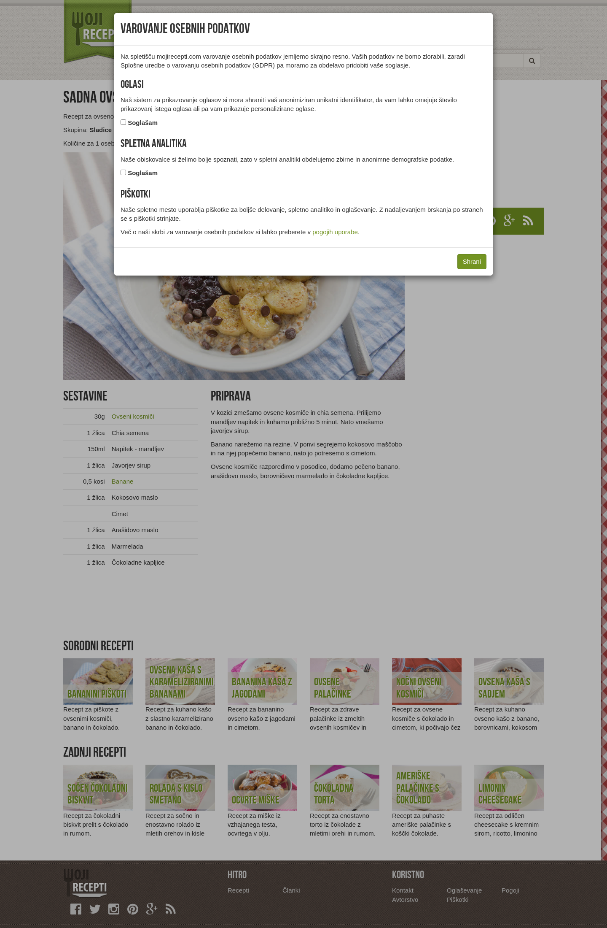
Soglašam (143, 122)
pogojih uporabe (335, 231)
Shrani (472, 261)
